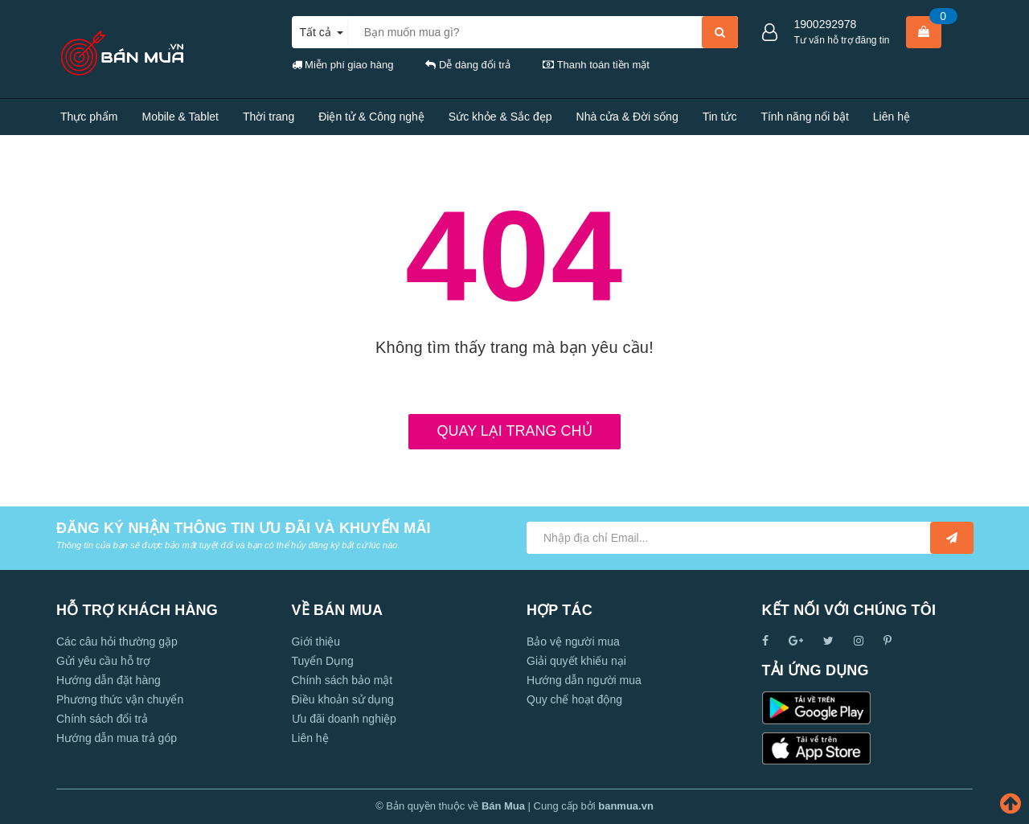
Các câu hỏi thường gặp (117, 641)
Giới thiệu (316, 641)
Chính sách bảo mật (342, 680)
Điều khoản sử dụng (343, 699)
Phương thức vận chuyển (119, 699)
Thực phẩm (88, 116)
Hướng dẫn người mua (584, 680)
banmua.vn (626, 806)
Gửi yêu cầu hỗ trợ (103, 660)
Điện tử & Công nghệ (371, 116)
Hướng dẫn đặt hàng (108, 680)
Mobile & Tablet (179, 116)
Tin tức (720, 116)
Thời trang (268, 116)
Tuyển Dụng (323, 660)
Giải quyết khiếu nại (576, 660)
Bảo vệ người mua (573, 641)
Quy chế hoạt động (574, 699)
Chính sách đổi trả (102, 718)
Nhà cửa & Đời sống (627, 116)
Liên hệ (891, 116)
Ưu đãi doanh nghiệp (344, 718)
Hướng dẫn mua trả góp (116, 738)
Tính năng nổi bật (804, 116)
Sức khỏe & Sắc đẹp (500, 116)
